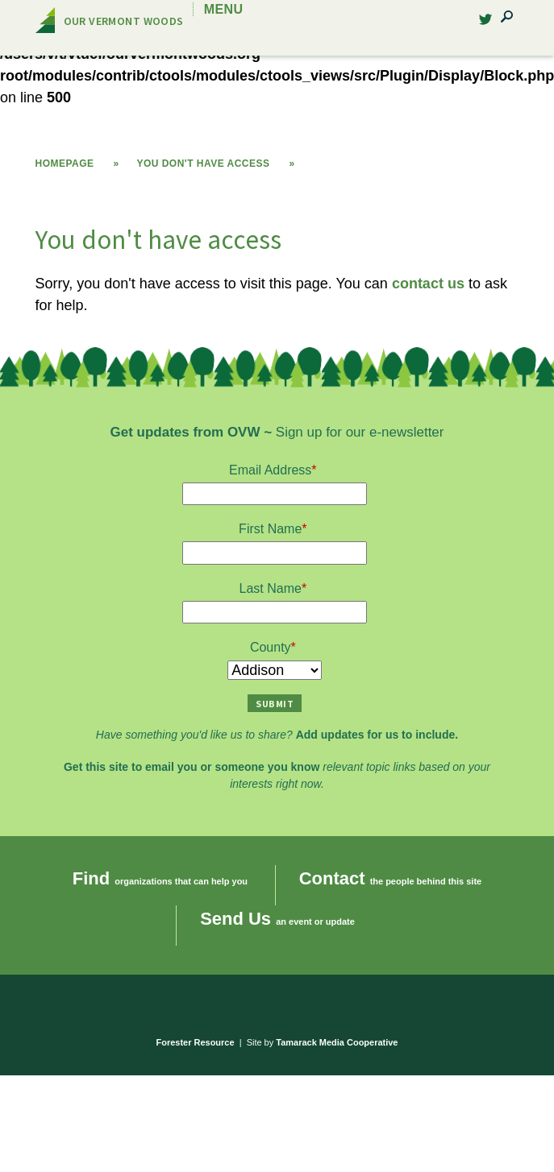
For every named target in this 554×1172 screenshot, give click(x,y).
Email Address (270, 470)
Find (91, 878)
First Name (270, 529)
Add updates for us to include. (377, 734)
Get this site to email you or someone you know (191, 766)
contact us (428, 283)
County (270, 647)
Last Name (271, 588)
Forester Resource (195, 1042)
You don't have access (202, 163)
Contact (332, 878)
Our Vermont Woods (124, 21)
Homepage (64, 163)
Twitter (478, 24)
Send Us (235, 919)
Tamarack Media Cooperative (337, 1042)
